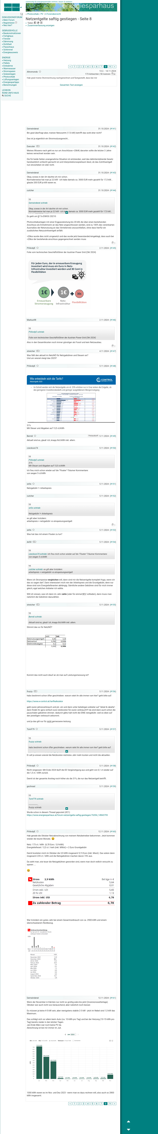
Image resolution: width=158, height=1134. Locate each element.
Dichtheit (7, 44)
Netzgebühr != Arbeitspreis (47, 510)
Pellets (6, 63)
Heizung (6, 60)
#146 (113, 320)
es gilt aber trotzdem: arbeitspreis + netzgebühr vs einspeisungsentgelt (51, 569)
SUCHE (6, 95)
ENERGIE (6, 57)
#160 (113, 831)
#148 (113, 366)
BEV (84, 594)
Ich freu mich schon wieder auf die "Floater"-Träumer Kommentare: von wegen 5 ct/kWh (68, 554)
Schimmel (7, 49)
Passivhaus (8, 47)
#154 (113, 542)
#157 (113, 729)
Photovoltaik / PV (35, 14)
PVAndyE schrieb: (36, 332)
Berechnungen (9, 85)
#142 (113, 146)
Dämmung (7, 41)
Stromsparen (8, 71)
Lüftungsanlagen (10, 79)
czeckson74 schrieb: (38, 554)
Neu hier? (7, 25)
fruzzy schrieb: (35, 741)
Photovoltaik (8, 77)
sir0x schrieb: (35, 508)
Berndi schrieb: (35, 616)
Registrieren (8, 23)
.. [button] (67, 213)
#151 (113, 484)
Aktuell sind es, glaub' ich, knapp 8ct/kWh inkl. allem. (52, 618)
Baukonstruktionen (11, 33)
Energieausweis (10, 52)
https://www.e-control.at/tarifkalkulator (45, 701)
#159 (113, 786)
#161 (113, 998)
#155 (113, 605)
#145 (113, 248)
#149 (113, 436)
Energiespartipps (10, 82)
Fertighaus (7, 36)
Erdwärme (7, 66)
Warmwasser (9, 68)
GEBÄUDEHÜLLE (9, 30)
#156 (113, 691)
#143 (113, 172)
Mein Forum (8, 20)
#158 (113, 766)
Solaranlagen (9, 74)
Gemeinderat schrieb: (38, 203)
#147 (113, 351)
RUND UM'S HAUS (10, 93)
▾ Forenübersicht (53, 14)
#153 (113, 530)
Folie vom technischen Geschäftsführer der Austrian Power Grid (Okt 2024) (62, 334)
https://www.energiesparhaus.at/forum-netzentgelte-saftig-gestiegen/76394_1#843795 (67, 815)
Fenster (6, 38)
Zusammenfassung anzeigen (40, 25)
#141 (113, 128)
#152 (113, 496)
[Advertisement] (71, 46)
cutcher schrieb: (36, 569)
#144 (113, 190)
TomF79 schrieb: (36, 799)
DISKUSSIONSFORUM (12, 17)
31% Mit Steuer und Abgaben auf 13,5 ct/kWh (47, 462)
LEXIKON (6, 90)
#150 (113, 448)
